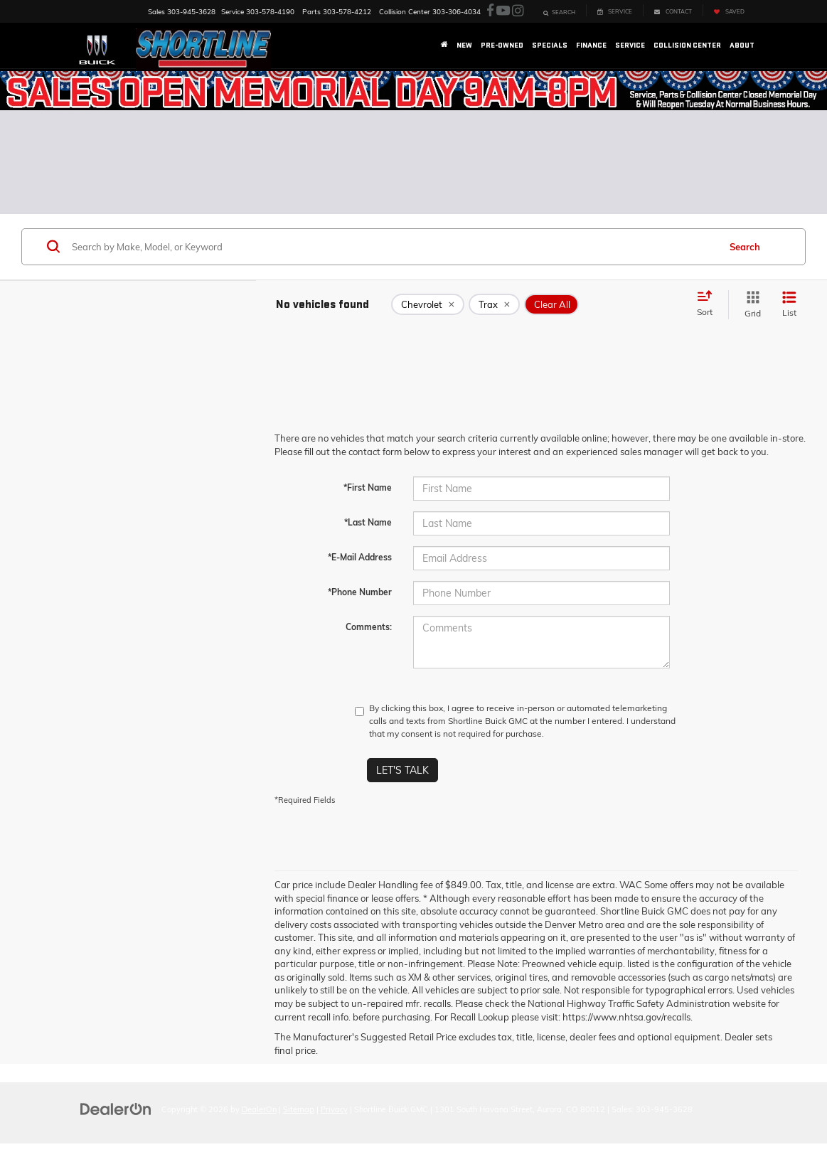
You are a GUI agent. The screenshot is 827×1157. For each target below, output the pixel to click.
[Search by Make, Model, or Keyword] (393, 247)
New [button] (464, 45)
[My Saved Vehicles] (729, 10)
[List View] (789, 304)
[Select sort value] (709, 304)
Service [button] (630, 45)
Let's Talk (402, 770)
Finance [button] (591, 45)
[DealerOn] (116, 1108)
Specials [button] (549, 45)
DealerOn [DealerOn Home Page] (259, 1109)
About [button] (742, 45)
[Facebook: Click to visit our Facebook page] (490, 11)
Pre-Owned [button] (502, 45)
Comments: (369, 627)
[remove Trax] (494, 304)
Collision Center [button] (687, 45)
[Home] (444, 45)
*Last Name (368, 522)
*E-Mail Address (360, 557)
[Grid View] (750, 304)
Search (745, 246)
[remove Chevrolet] (427, 304)
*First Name (367, 487)
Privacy (334, 1109)
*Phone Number (360, 592)
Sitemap (298, 1109)
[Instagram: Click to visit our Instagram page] (517, 11)
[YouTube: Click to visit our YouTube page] (503, 11)
